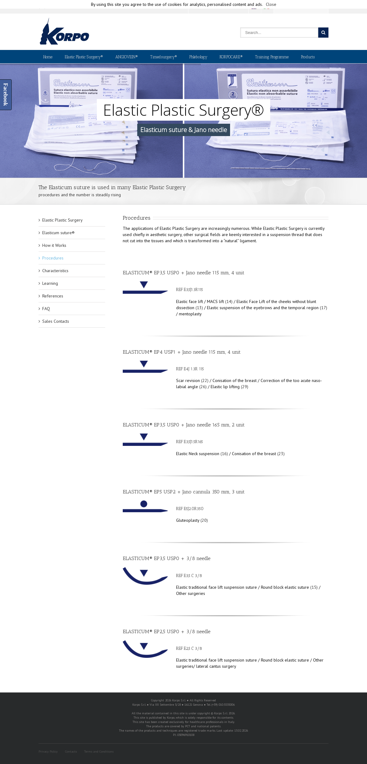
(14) (229, 301)
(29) (244, 386)
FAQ (46, 308)
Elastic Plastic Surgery (62, 220)
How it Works (54, 245)
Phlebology (198, 57)
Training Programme (272, 57)
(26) (203, 386)
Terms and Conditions (98, 751)
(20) (204, 520)
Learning (50, 283)
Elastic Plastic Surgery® (84, 57)
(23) (281, 453)
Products (308, 57)
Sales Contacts (55, 321)
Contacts (71, 751)
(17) (323, 307)
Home (47, 57)
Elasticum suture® (58, 232)
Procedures (53, 258)
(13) (199, 307)
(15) (314, 587)
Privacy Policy (48, 751)
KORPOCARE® (231, 57)
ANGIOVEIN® (126, 57)
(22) (204, 380)
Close (271, 4)
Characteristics (55, 270)
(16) (224, 453)
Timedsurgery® (163, 57)
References (52, 296)
